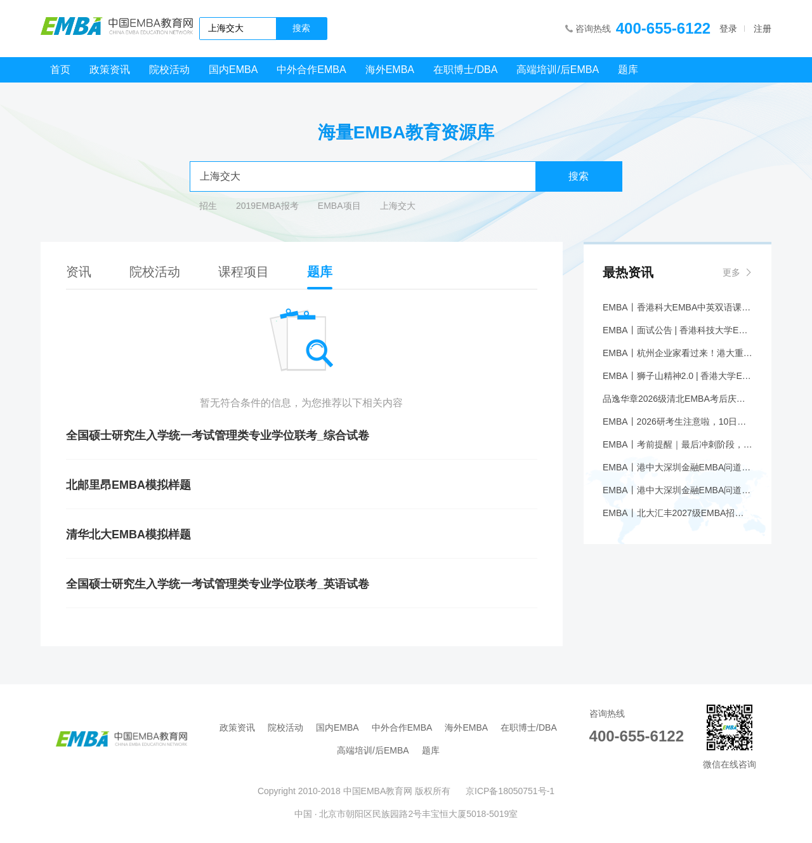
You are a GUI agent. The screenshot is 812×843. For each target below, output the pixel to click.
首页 (60, 69)
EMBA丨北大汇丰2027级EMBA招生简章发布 (677, 513)
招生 (208, 206)
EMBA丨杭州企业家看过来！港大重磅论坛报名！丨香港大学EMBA (677, 353)
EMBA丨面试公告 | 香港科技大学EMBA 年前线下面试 (677, 330)
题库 (628, 69)
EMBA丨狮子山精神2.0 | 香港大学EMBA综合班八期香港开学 (677, 376)
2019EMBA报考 (267, 206)
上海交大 (398, 206)
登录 (728, 28)
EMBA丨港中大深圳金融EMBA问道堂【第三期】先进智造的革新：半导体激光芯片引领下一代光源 (677, 467)
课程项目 (243, 272)
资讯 (78, 272)
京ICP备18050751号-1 (510, 791)
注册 (762, 28)
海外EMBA (389, 69)
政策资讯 (109, 69)
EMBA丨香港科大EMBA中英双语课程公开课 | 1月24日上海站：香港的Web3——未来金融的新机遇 (677, 307)
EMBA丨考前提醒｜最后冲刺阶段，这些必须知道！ (677, 444)
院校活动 (169, 69)
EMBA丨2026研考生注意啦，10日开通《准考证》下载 (677, 421)
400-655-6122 (663, 28)
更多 (731, 272)
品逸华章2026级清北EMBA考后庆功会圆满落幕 (677, 399)
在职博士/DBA (465, 69)
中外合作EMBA (311, 69)
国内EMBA (233, 69)
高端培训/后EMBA (557, 69)
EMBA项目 (339, 206)
